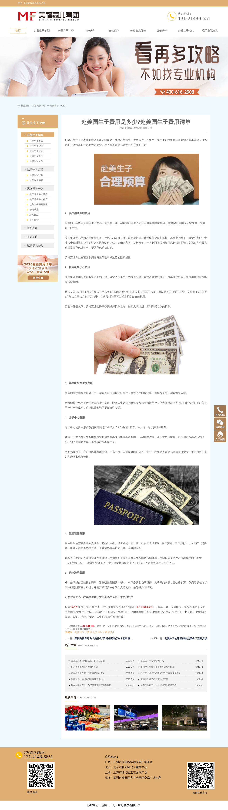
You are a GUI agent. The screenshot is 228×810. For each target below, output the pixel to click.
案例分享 (162, 30)
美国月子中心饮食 (38, 194)
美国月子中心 (66, 30)
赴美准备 (54, 105)
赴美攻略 (41, 105)
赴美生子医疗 (36, 156)
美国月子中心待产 (38, 199)
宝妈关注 (32, 236)
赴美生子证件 (36, 161)
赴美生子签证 (42, 30)
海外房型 (90, 30)
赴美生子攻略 (186, 30)
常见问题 (32, 227)
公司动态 (34, 209)
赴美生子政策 (36, 146)
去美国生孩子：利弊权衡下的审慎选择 (158, 685)
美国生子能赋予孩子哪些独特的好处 (157, 667)
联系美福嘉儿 (210, 30)
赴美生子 (75, 140)
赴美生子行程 (36, 175)
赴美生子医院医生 (38, 204)
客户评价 (34, 219)
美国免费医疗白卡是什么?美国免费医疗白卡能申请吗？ (105, 638)
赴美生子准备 (36, 141)
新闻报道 (34, 214)
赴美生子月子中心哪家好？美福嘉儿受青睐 (161, 673)
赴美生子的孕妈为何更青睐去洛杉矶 (88, 679)
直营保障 (114, 30)
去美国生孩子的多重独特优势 (154, 679)
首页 (18, 30)
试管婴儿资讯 (35, 245)
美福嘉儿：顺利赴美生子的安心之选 (88, 661)
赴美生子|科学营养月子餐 (152, 661)
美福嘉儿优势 (138, 30)
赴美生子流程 (35, 169)
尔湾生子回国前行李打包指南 (84, 667)
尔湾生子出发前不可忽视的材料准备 (88, 673)
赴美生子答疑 (36, 180)
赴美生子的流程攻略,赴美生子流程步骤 (186, 638)
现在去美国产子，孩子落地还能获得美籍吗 (91, 685)
